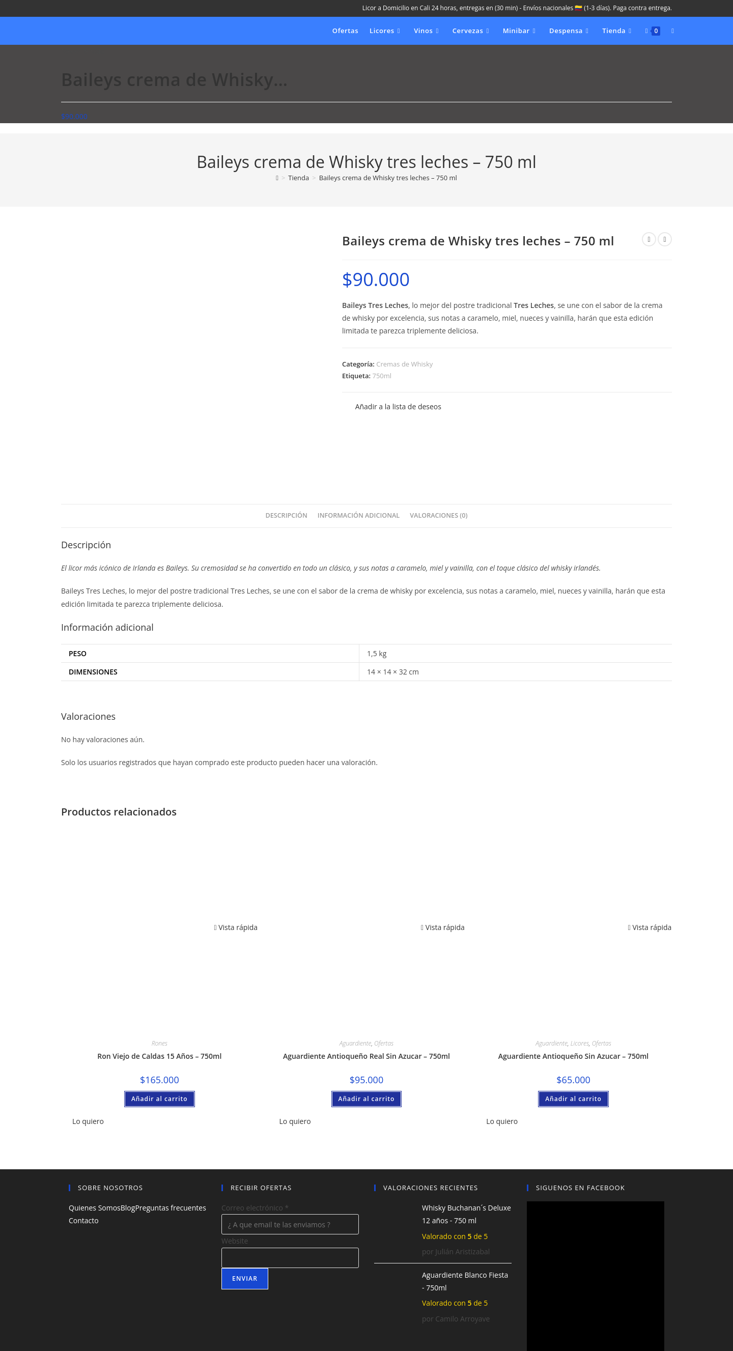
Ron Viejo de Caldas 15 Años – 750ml (159, 998)
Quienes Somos (95, 1150)
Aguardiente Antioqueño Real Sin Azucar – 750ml (366, 998)
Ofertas (383, 985)
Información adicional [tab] (359, 458)
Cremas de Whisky (404, 364)
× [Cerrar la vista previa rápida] (2, 1344)
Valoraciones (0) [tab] (438, 458)
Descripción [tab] (286, 458)
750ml (381, 375)
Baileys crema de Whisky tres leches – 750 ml (388, 177)
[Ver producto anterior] (649, 239)
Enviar (245, 1221)
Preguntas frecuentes (170, 1150)
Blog (128, 1150)
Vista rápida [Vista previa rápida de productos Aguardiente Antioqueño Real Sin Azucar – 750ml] (443, 870)
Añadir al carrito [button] (159, 1041)
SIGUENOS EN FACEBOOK (580, 1130)
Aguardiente (356, 985)
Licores (580, 985)
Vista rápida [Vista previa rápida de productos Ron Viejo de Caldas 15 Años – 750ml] (236, 870)
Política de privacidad (641, 1326)
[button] (391, 406)
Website (234, 1184)
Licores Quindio (123, 1326)
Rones (159, 985)
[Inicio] (277, 177)
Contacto (84, 1163)
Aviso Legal (587, 1326)
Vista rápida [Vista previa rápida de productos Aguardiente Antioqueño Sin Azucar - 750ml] (650, 870)
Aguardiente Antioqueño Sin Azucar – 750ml (573, 998)
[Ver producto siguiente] (665, 239)
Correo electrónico (255, 1150)
